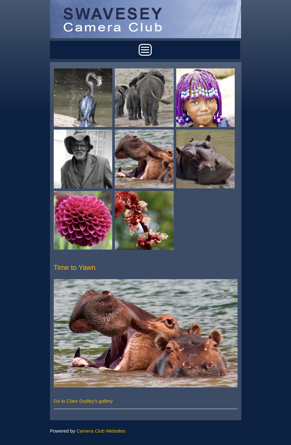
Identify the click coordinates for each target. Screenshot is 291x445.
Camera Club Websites (100, 431)
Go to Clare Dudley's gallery (83, 401)
